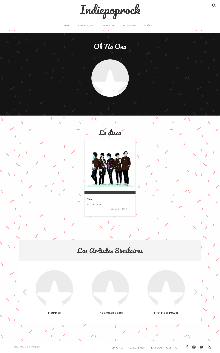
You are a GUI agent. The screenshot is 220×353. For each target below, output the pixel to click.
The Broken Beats (110, 313)
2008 (124, 209)
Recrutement (137, 347)
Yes (89, 199)
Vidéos (148, 25)
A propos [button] (117, 347)
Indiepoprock (110, 7)
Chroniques (85, 25)
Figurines (54, 313)
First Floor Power (166, 313)
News (67, 25)
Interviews (129, 25)
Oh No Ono (94, 204)
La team (156, 347)
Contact (172, 347)
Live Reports (108, 25)
